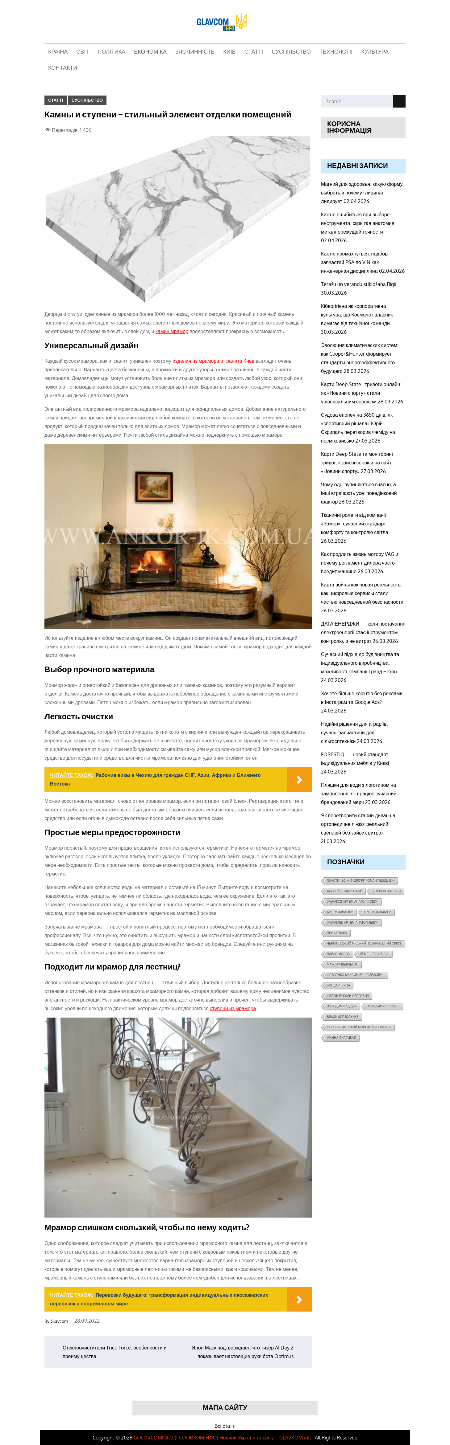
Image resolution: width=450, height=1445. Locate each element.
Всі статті (225, 1426)
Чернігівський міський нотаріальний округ (364, 943)
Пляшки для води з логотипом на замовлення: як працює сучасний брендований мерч (358, 793)
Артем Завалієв (340, 912)
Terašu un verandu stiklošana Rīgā (359, 284)
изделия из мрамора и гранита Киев (213, 361)
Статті (253, 52)
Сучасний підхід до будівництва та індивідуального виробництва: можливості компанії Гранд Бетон (360, 663)
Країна (58, 52)
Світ (82, 52)
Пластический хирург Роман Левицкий (360, 880)
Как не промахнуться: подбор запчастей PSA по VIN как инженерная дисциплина (354, 262)
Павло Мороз (338, 954)
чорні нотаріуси (387, 891)
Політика (111, 52)
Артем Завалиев (377, 912)
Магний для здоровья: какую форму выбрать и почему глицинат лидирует (361, 192)
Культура (375, 52)
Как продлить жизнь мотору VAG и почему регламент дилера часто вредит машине (359, 562)
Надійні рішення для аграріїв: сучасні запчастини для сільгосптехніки (354, 732)
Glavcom (59, 1321)
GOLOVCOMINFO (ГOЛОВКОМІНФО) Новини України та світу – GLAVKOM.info (223, 1438)
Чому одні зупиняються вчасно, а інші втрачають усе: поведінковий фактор (359, 493)
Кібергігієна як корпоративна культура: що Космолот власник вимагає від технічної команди (357, 314)
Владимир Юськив (343, 1016)
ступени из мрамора (233, 1008)
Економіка (150, 52)
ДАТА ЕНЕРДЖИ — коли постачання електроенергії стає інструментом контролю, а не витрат (363, 632)
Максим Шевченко (342, 964)
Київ (229, 52)
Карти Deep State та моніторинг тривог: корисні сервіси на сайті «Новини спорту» (357, 462)
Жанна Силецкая (341, 1037)
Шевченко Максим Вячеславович (356, 975)
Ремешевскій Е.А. (374, 954)
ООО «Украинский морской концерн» (359, 1027)
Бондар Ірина (338, 985)
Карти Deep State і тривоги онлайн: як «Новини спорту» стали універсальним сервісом (361, 393)
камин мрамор (172, 331)
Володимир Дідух (342, 1006)
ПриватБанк (337, 933)
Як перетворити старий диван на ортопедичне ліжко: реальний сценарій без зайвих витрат (358, 824)
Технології (335, 52)
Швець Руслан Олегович (348, 996)
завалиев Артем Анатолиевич (352, 922)
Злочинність (195, 52)
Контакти (62, 68)
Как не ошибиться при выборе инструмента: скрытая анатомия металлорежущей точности (357, 223)
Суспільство (291, 52)
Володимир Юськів (383, 1006)
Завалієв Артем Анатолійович (352, 901)
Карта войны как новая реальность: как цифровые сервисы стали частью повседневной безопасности (362, 593)
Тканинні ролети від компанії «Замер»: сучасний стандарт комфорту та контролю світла (354, 523)
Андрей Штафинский (344, 891)
